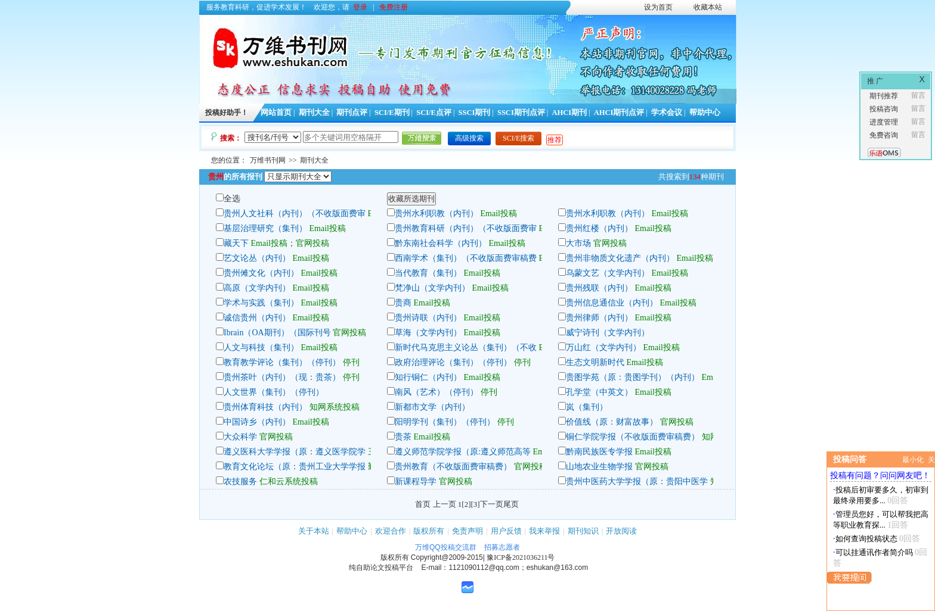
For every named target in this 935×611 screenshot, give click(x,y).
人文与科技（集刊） (261, 347)
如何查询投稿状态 (866, 538)
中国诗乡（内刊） (257, 421)
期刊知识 (583, 530)
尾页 (511, 504)
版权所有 (428, 530)
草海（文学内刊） (428, 332)
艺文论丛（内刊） (257, 258)
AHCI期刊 (569, 112)
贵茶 (403, 436)
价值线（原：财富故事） (612, 421)
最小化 (913, 460)
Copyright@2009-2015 (447, 557)
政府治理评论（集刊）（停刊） (453, 362)
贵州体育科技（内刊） (265, 407)
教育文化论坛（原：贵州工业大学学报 (295, 466)
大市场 (578, 243)
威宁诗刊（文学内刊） (607, 332)
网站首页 (276, 112)
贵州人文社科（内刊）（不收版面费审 (295, 213)
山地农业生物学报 (599, 466)
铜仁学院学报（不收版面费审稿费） (632, 436)
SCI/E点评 (433, 112)
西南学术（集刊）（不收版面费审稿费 (466, 258)
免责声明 (467, 530)
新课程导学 (415, 481)
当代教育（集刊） (428, 273)
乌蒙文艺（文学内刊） (607, 273)
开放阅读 (621, 530)
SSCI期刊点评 (521, 112)
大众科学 (240, 436)
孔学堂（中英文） (599, 392)
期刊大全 (314, 112)
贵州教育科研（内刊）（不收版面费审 (466, 228)
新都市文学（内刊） (432, 407)
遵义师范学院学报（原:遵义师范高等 (463, 451)
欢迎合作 (390, 530)
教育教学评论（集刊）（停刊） (282, 362)
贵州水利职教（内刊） (436, 213)
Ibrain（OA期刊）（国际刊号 (277, 332)
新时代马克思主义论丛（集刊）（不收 (466, 347)
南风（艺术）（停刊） (436, 392)
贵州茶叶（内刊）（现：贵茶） (282, 377)
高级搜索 (469, 138)
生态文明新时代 (595, 362)
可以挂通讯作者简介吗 (874, 552)
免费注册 (393, 7)
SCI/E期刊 (392, 112)
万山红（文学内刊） (603, 347)
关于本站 (313, 530)
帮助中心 (704, 112)
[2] (466, 504)
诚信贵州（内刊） (257, 317)
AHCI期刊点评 (619, 112)
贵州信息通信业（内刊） (612, 302)
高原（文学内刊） (257, 287)
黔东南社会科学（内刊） (441, 243)
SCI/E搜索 (518, 138)
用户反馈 (506, 530)
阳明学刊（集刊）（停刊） (445, 421)
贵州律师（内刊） (599, 317)
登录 (360, 7)
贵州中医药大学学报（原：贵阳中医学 (637, 481)
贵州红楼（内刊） (599, 228)
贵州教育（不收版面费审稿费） (453, 466)
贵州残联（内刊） (599, 287)
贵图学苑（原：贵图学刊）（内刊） (632, 377)
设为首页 (658, 7)
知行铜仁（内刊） (428, 377)
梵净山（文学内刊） (432, 287)
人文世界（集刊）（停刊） (274, 392)
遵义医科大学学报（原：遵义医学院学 (295, 451)
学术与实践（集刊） (261, 302)
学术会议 (666, 112)
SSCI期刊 (475, 112)
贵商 (403, 302)
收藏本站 (707, 7)
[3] (475, 504)
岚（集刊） (587, 407)
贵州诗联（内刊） (428, 317)
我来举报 (544, 530)
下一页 (491, 504)
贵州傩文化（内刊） (261, 273)
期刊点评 (351, 112)
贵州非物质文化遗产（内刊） (620, 258)
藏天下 (236, 243)
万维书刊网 (268, 160)
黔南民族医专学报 (599, 451)
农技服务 (240, 481)
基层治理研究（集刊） (265, 228)
